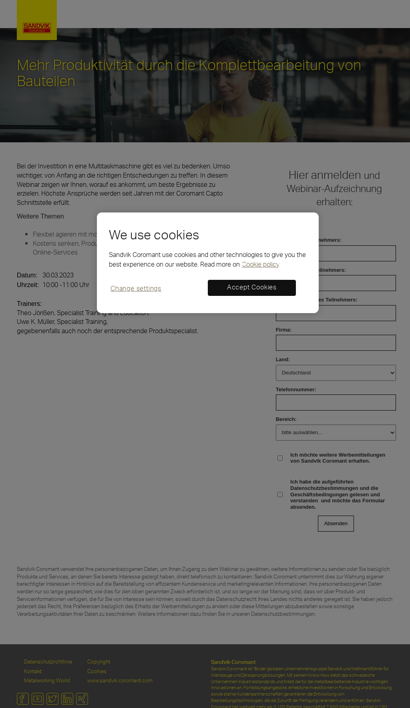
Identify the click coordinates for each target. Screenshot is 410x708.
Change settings (136, 289)
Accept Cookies (252, 288)
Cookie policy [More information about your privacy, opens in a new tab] (260, 265)
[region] (208, 262)
